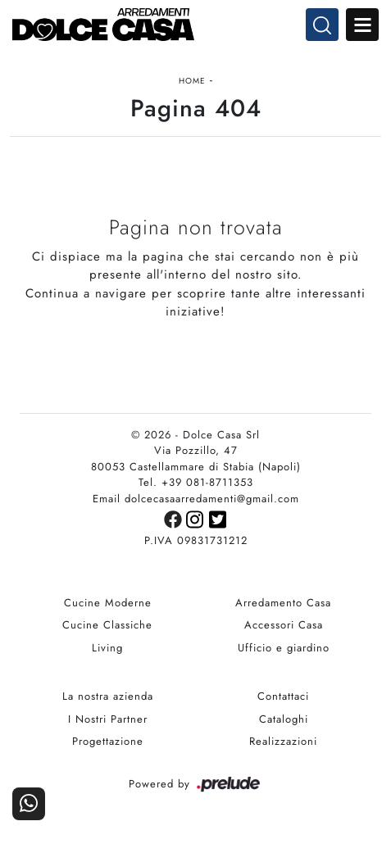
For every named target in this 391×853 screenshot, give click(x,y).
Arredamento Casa (283, 602)
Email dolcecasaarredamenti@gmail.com (196, 498)
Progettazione (107, 741)
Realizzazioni (283, 741)
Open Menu (362, 24)
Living (107, 648)
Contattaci (283, 696)
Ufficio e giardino (284, 648)
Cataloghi (283, 719)
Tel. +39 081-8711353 (196, 482)
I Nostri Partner (108, 719)
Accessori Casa (283, 625)
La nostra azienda (107, 696)
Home (192, 81)
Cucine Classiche (107, 625)
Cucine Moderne (108, 602)
